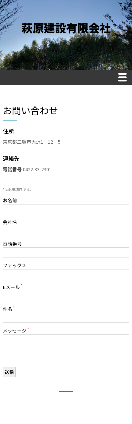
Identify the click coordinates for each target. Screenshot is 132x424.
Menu (124, 78)
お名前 (10, 200)
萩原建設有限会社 (66, 27)
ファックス (14, 265)
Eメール (11, 287)
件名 (7, 308)
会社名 (10, 222)
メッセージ (15, 330)
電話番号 (12, 243)
